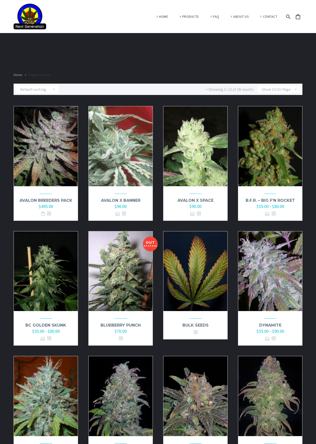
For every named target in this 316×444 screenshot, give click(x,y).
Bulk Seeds (195, 325)
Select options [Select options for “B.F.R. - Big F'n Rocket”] (267, 214)
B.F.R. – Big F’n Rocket (270, 200)
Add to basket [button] (43, 214)
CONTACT (270, 16)
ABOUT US (241, 16)
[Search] (287, 16)
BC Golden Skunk (45, 325)
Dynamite (270, 325)
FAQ (216, 16)
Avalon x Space (196, 200)
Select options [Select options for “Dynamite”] (267, 338)
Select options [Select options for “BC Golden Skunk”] (42, 338)
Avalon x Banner (120, 200)
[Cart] (300, 16)
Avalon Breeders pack (46, 200)
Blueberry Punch (120, 325)
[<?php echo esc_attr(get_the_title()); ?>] (49, 214)
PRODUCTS (190, 16)
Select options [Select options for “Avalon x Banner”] (117, 214)
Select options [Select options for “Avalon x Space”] (192, 214)
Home (18, 75)
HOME (163, 16)
